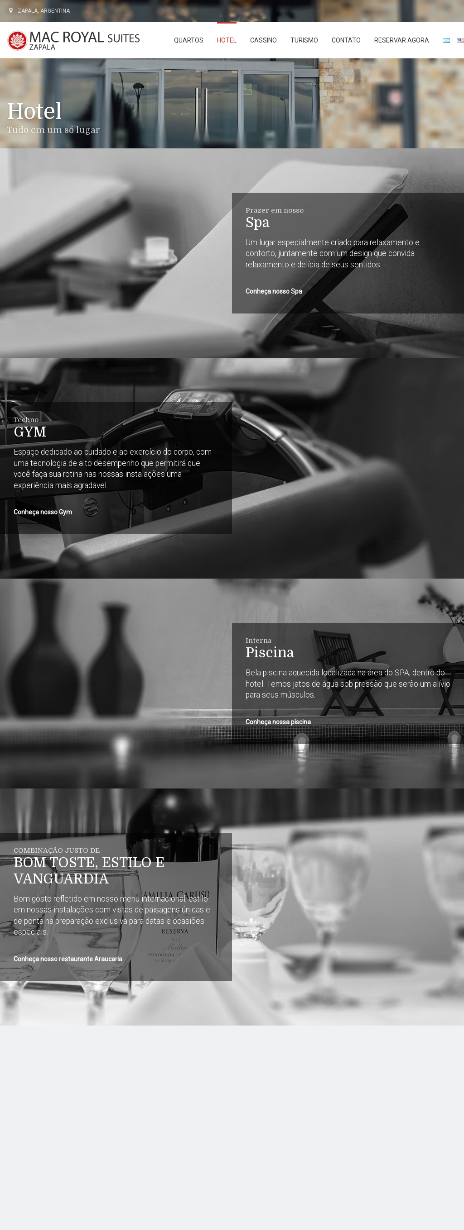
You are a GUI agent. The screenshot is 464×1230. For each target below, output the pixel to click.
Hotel (227, 40)
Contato (346, 40)
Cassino (263, 40)
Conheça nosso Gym (43, 512)
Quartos (188, 40)
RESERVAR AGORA (401, 40)
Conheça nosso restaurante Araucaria (68, 959)
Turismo (304, 40)
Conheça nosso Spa (274, 291)
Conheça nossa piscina (278, 722)
